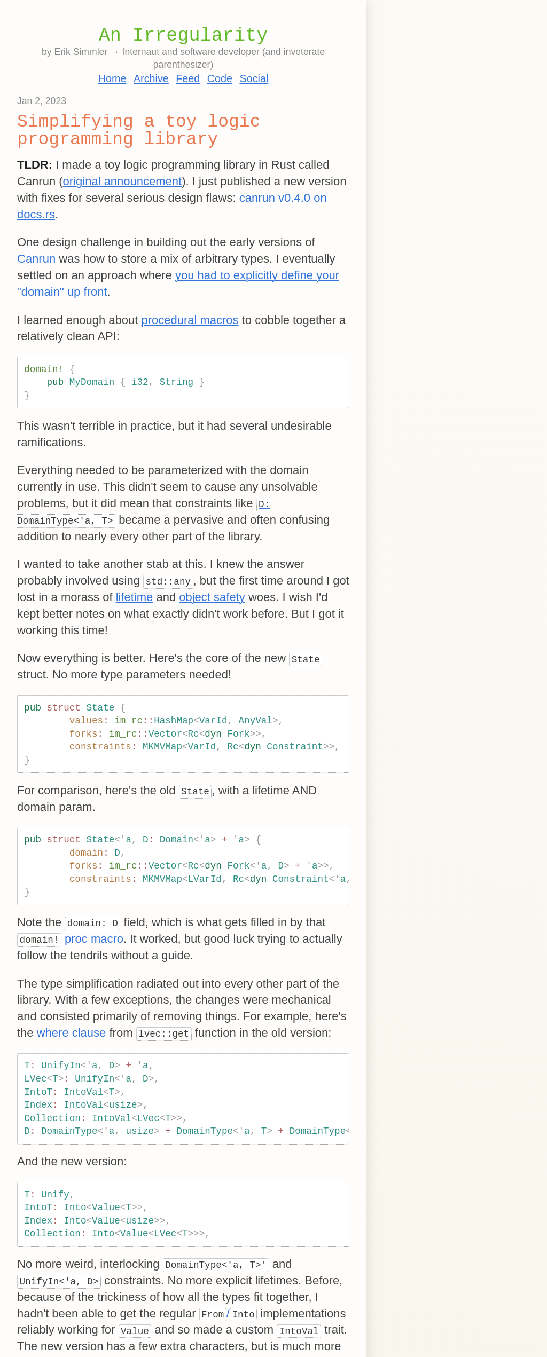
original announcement (122, 181)
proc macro (70, 938)
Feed (188, 78)
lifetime (134, 597)
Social (253, 78)
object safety (212, 597)
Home (112, 78)
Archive (151, 78)
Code (219, 78)
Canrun (36, 258)
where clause (71, 1032)
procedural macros (189, 320)
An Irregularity (183, 35)
